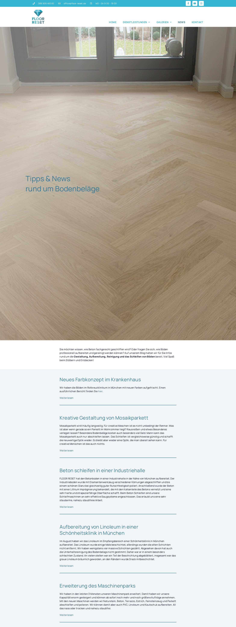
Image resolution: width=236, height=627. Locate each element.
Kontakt (197, 22)
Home (112, 22)
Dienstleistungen (136, 22)
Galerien (164, 22)
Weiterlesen (66, 398)
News (181, 22)
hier (100, 391)
